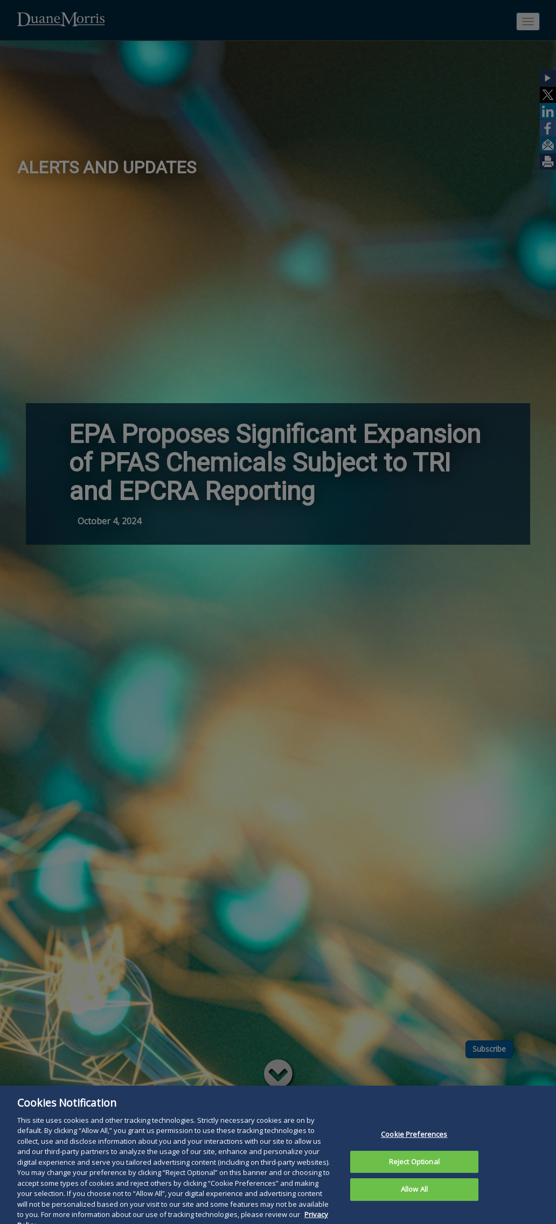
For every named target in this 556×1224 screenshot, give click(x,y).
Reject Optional (414, 1173)
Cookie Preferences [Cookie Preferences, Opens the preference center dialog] (414, 1146)
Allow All (414, 1201)
